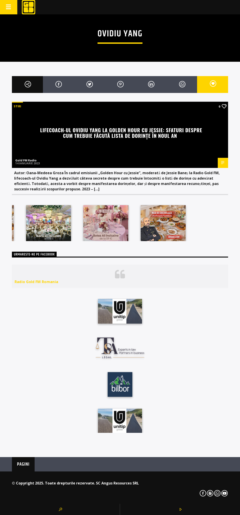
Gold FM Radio (26, 160)
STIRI (17, 106)
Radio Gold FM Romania (36, 281)
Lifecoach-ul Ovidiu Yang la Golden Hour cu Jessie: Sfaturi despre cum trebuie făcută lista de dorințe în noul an (121, 132)
